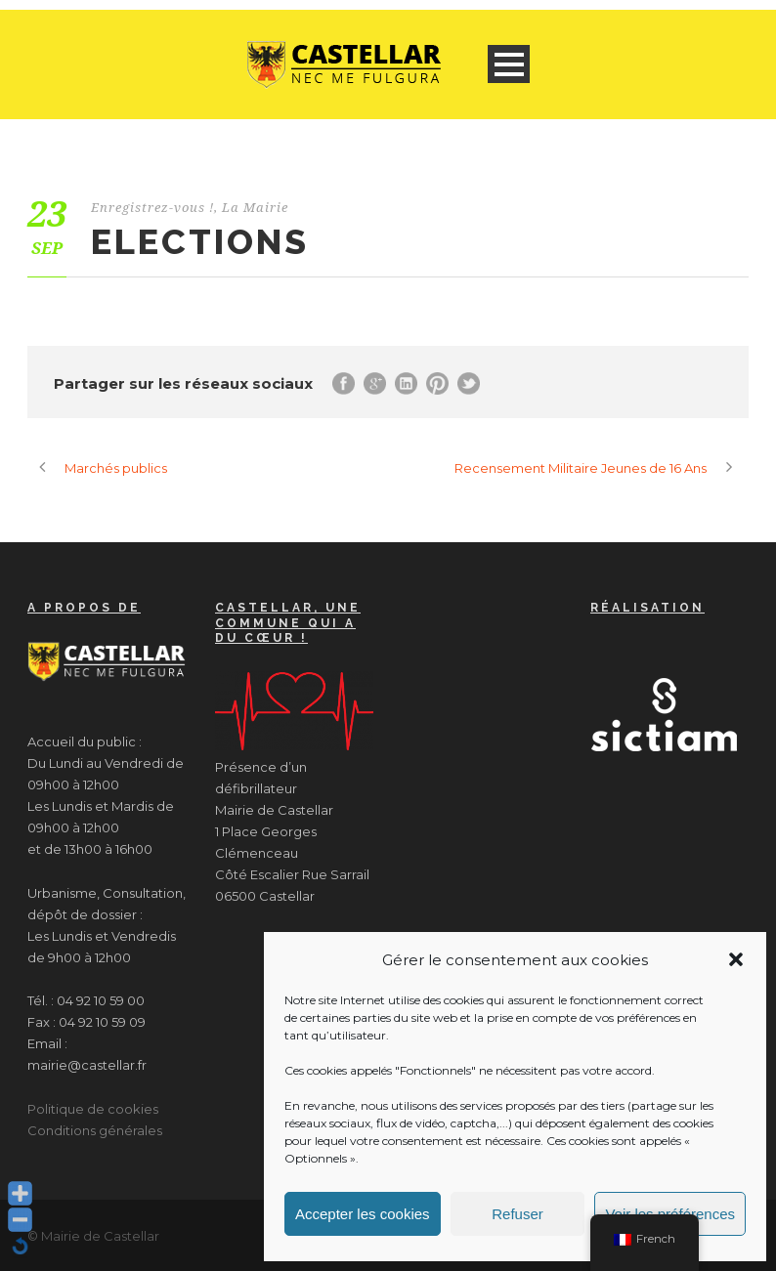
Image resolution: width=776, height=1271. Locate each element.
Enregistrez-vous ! (152, 207)
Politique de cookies (92, 1109)
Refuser (517, 1214)
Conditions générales (94, 1130)
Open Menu (509, 64)
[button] (736, 959)
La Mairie (255, 207)
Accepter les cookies (362, 1214)
